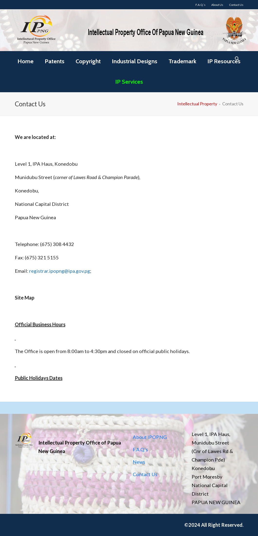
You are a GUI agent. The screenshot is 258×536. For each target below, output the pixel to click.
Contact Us (145, 474)
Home (26, 61)
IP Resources (223, 61)
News (139, 462)
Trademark (182, 61)
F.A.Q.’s (140, 449)
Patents (54, 61)
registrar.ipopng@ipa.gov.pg (59, 271)
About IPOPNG (150, 437)
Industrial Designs (134, 61)
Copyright (88, 61)
